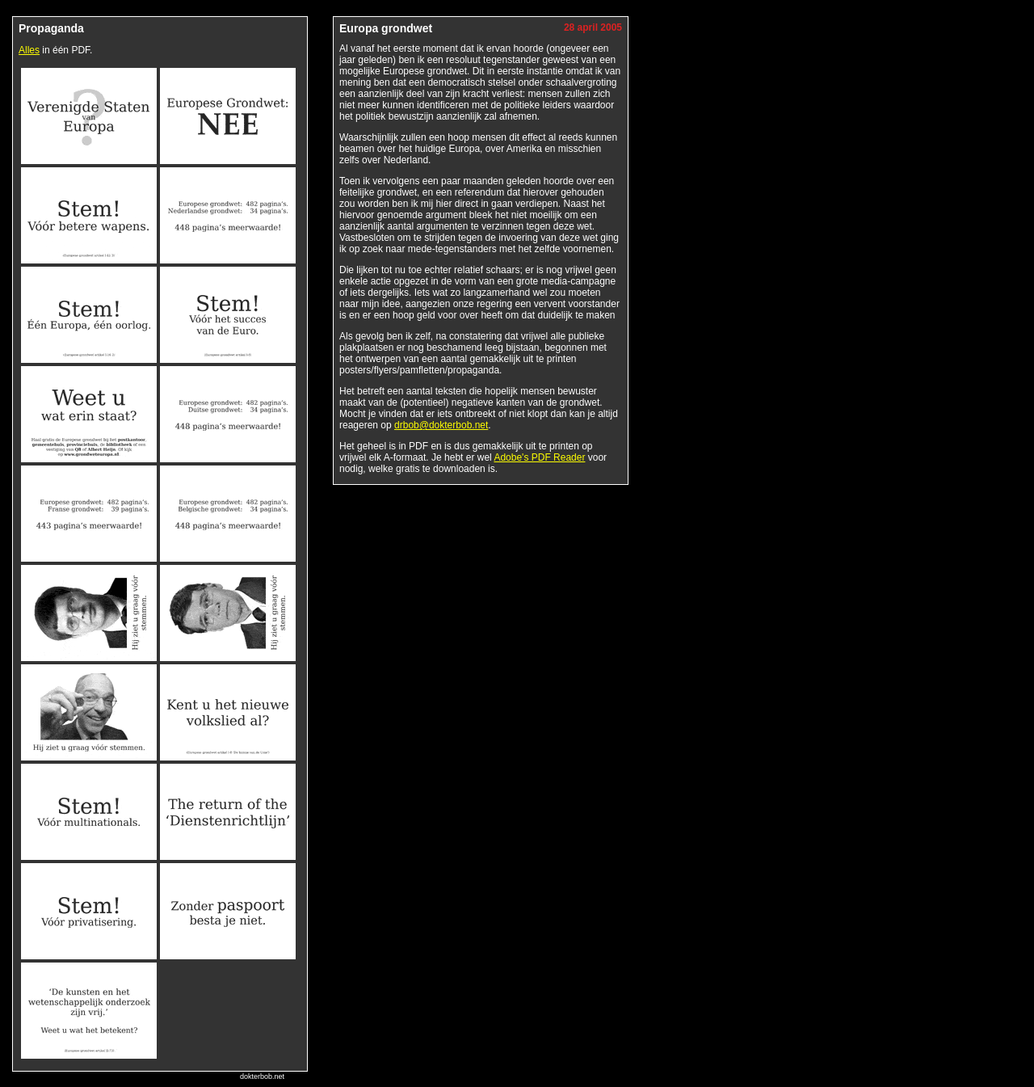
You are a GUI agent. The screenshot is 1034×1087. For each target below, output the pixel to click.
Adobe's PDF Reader (539, 457)
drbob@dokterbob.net (441, 425)
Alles (29, 50)
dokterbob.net (262, 1076)
